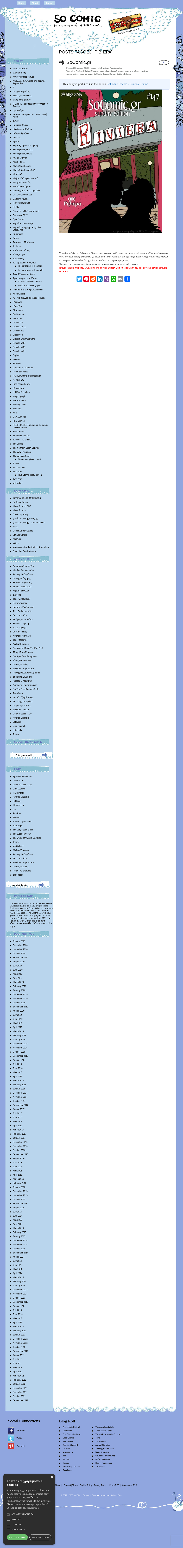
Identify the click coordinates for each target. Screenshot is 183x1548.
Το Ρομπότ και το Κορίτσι (24, 263)
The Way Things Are (22, 452)
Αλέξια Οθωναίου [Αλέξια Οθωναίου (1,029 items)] (34, 923)
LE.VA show (18, 388)
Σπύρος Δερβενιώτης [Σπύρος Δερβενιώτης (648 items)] (20, 918)
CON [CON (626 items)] (47, 915)
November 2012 (20, 1343)
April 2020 (17, 978)
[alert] (29, 1509)
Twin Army (17, 479)
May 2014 (17, 1269)
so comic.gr (105, 71)
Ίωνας (16, 121)
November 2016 (20, 1146)
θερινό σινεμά (117, 71)
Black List (17, 318)
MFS (15, 413)
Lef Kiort (17, 722)
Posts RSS (114, 1485)
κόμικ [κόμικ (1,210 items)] (12, 926)
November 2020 (20, 949)
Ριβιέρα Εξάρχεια (91, 71)
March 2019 (18, 1031)
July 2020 (17, 966)
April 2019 (17, 1027)
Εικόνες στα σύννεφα (22, 95)
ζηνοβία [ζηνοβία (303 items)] (39, 906)
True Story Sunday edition (30, 475)
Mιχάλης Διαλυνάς (21, 591)
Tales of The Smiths (22, 440)
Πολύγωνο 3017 (20, 215)
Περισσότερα (33, 1507)
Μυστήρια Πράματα (22, 186)
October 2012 (19, 1347)
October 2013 (19, 1298)
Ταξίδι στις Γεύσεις (21, 250)
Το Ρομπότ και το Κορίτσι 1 (30, 266)
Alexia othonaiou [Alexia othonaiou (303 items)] (28, 906)
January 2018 (19, 1089)
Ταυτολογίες (18, 258)
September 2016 (20, 1154)
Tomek (16, 463)
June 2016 (18, 1166)
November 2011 (20, 1392)
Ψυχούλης (17, 306)
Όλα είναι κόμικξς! (21, 199)
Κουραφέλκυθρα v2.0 (22, 154)
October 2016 (19, 1150)
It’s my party (18, 380)
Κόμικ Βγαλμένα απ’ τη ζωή (25, 145)
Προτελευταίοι (19, 219)
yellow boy (18, 483)
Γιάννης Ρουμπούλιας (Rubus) (26, 673)
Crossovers (18, 335)
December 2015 (20, 1191)
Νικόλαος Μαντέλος (22, 636)
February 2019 (19, 1035)
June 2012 (18, 1363)
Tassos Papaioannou (22, 821)
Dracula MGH (19, 351)
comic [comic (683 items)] (33, 918)
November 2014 (20, 1244)
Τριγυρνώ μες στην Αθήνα (25, 278)
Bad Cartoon (18, 314)
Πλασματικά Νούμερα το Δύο (26, 211)
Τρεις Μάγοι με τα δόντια (24, 274)
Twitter (20, 1438)
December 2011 (20, 1388)
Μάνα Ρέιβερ (19, 162)
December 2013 (20, 1289)
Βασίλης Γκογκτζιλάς (22, 582)
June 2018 (18, 1068)
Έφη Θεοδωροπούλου (23, 611)
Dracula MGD (19, 347)
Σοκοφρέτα (18, 875)
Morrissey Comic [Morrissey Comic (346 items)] (27, 908)
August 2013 (18, 1306)
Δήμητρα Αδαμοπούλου (23, 566)
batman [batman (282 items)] (35, 903)
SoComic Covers (20, 502)
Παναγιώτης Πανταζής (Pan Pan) (28, 648)
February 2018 (19, 1084)
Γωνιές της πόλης (21, 514)
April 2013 (17, 1322)
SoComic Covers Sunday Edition (108, 74)
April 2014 (17, 1273)
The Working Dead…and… (30, 459)
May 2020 (17, 974)
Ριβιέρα (127, 74)
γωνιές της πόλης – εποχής (25, 518)
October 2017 (19, 1101)
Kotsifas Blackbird (21, 718)
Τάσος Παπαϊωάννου (22, 660)
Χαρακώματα (19, 294)
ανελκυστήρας (19, 73)
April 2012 (17, 1371)
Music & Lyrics (19, 510)
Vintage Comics (20, 535)
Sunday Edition (115, 268)
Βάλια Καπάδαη (20, 615)
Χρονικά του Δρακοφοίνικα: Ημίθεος (29, 298)
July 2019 (17, 1015)
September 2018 (20, 1056)
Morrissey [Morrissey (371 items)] (49, 908)
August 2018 (18, 1060)
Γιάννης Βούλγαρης (22, 578)
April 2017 (17, 1125)
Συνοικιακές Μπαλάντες (23, 242)
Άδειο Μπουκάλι (20, 68)
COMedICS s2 (19, 326)
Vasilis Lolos (18, 846)
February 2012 (19, 1380)
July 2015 (17, 1212)
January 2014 (19, 1285)
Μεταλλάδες (18, 174)
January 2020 (19, 990)
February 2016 (19, 1183)
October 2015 (19, 1199)
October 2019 (19, 1002)
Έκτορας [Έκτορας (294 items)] (42, 903)
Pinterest (21, 1446)
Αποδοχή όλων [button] (17, 1537)
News (15, 527)
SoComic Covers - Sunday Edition (127, 84)
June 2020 (18, 970)
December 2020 (20, 945)
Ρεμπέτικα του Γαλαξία (23, 223)
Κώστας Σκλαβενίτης (22, 681)
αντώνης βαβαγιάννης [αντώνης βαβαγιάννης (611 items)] (33, 915)
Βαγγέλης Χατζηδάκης (23, 701)
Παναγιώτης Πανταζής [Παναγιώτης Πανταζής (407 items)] (39, 910)
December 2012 (20, 1339)
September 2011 (20, 1400)
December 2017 (20, 1093)
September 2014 (20, 1253)
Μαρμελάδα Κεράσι (22, 166)
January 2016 (19, 1187)
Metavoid (17, 408)
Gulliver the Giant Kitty (23, 367)
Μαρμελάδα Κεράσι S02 (24, 170)
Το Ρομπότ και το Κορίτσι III (30, 270)
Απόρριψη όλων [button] (40, 1537)
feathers (16, 359)
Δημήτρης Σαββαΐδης (22, 677)
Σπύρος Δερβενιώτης (22, 586)
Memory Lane (19, 404)
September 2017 (20, 1105)
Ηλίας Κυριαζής (20, 627)
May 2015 (17, 1220)
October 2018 (19, 1052)
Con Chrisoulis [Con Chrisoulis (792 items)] (27, 920)
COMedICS (18, 322)
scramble (106, 1495)
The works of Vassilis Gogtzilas (27, 838)
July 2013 (17, 1310)
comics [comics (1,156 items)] (48, 923)
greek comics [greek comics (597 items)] (16, 915)
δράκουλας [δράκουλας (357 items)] (39, 908)
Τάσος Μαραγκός (21, 640)
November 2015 (20, 1195)
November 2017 (20, 1097)
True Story (18, 471)
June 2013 (18, 1314)
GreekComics (19, 789)
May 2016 (17, 1171)
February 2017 (19, 1134)
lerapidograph (19, 396)
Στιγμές (16, 238)
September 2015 (20, 1203)
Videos (16, 543)
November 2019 (20, 998)
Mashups (17, 539)
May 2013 (17, 1318)
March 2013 (18, 1326)
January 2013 (19, 1335)
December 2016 (20, 1142)
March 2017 (18, 1130)
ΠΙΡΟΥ (16, 207)
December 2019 (20, 994)
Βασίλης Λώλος (20, 632)
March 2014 (18, 1277)
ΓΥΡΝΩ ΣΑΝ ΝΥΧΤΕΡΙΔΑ (30, 281)
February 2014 (19, 1281)
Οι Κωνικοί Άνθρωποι (22, 195)
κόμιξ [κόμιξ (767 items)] (17, 920)
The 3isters (18, 444)
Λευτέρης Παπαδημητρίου (25, 656)
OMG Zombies (19, 417)
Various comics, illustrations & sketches (31, 547)
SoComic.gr (78, 62)
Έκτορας (17, 595)
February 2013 (19, 1330)
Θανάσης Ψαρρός (21, 709)
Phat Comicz (19, 421)
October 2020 (19, 953)
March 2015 (18, 1228)
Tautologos (18, 825)
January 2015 (19, 1236)
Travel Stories (19, 467)
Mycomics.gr (18, 805)
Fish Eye (17, 363)
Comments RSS (129, 1485)
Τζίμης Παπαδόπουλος (23, 652)
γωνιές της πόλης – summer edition (29, 522)
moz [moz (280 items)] (11, 903)
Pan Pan (17, 813)
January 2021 (19, 941)
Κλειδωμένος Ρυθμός (22, 129)
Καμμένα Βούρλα (21, 125)
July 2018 (17, 1064)
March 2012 (18, 1376)
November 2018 (20, 1048)
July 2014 (17, 1261)
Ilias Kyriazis (18, 793)
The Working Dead (21, 456)
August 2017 (18, 1109)
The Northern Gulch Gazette (26, 448)
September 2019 (20, 1007)
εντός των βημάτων (22, 100)
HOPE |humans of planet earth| (27, 376)
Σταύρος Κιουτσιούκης (23, 619)
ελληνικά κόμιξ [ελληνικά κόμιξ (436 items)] (45, 913)
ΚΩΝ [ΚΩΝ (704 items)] (44, 918)
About (35, 3)
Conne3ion (117, 1495)
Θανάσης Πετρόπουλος (23, 668)
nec (14, 809)
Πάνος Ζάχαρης (20, 603)
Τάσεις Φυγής (19, 254)
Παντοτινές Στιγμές (21, 203)
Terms (75, 1485)
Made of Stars (19, 400)
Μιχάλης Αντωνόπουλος (24, 570)
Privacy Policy (100, 1485)
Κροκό (16, 141)
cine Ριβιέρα (76, 71)
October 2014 (19, 1248)
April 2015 (17, 1224)
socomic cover (86, 74)
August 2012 (18, 1355)
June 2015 (18, 1216)
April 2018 (17, 1076)
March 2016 (18, 1179)
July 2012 (17, 1359)
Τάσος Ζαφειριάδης (21, 599)
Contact (49, 3)
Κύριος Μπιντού (20, 158)
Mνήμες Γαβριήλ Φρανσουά (25, 178)
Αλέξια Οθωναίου (21, 644)
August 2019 (18, 1011)
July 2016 (17, 1162)
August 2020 (18, 961)
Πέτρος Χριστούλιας (22, 705)
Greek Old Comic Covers (24, 551)
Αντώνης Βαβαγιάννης (23, 574)
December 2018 (20, 1043)
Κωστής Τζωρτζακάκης (23, 697)
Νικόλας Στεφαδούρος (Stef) (26, 689)
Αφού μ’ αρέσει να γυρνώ (29, 285)
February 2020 (19, 986)
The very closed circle (23, 830)
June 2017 (18, 1117)
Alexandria (18, 310)
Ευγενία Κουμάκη (21, 623)
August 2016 (18, 1158)
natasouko (17, 730)
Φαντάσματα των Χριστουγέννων (28, 290)
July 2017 (17, 1113)
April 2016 (17, 1175)
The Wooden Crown (22, 834)
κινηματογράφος (132, 71)
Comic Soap (18, 331)
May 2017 (17, 1121)
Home (21, 3)
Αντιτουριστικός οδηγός (23, 77)
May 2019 (17, 1023)
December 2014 (20, 1240)
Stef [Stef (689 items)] (39, 918)
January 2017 (19, 1138)
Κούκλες (17, 137)
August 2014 (18, 1257)
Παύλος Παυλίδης (21, 664)
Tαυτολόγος (18, 693)
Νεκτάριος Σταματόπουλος (25, 685)
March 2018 (18, 1080)
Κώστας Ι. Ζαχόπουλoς (23, 607)
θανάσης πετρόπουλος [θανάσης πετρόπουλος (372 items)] (19, 911)
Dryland (16, 355)
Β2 (14, 87)
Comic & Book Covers (23, 531)
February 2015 (19, 1232)
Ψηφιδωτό (17, 302)
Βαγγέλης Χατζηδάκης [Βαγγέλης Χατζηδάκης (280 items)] (22, 903)
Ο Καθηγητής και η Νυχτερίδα (26, 190)
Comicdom (18, 780)
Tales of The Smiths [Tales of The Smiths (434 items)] (29, 913)
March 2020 (18, 982)
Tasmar (16, 817)
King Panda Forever (22, 384)
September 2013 (20, 1302)
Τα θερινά (17, 246)
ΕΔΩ (65, 271)
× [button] (52, 1477)
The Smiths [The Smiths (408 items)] (15, 913)
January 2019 (19, 1039)
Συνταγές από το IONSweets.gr (27, 498)
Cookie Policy (86, 1485)
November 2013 (20, 1294)
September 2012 (20, 1351)
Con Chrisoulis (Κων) (22, 714)
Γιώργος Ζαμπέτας (21, 91)
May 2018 (17, 1072)
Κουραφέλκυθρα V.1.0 (23, 149)
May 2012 (17, 1367)
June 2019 (18, 1019)
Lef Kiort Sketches (21, 392)
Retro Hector (19, 431)
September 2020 (20, 957)
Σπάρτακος (18, 234)
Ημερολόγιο (18, 110)
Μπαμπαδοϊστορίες (21, 182)
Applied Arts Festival (22, 776)
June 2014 (18, 1265)
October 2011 (19, 1396)
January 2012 (19, 1384)
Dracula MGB (19, 343)
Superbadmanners (21, 435)
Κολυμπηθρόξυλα (21, 133)
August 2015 (18, 1207)
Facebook (21, 1430)
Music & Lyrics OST (22, 506)
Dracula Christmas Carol (24, 339)
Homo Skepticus (20, 372)
